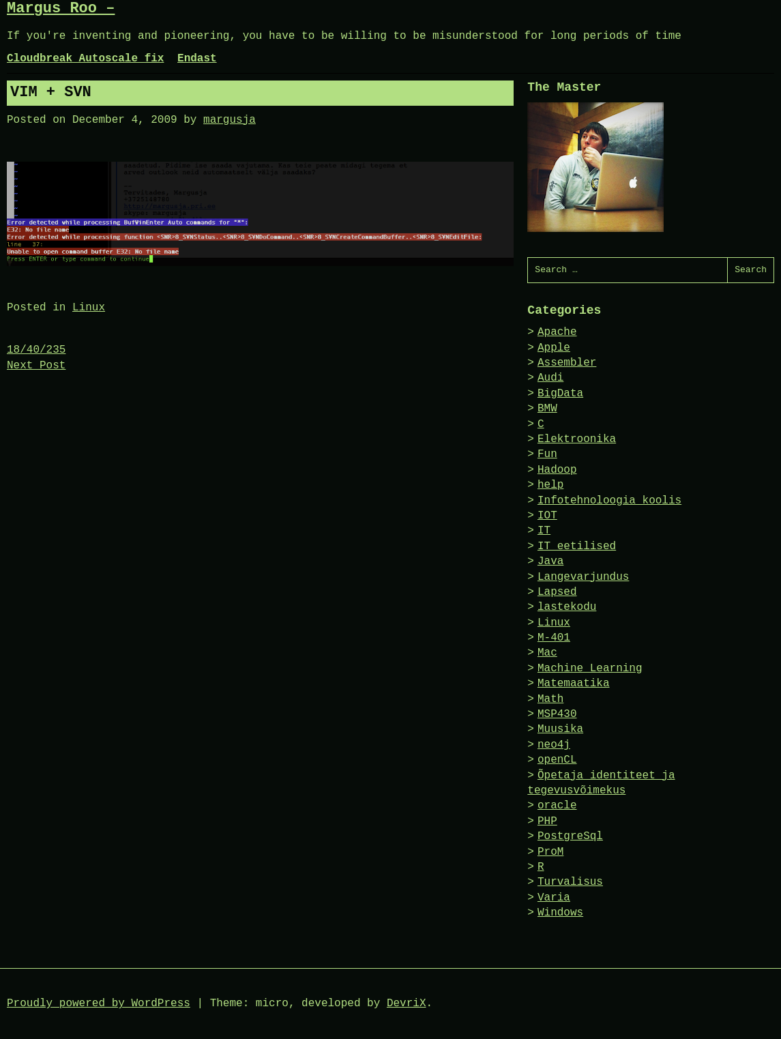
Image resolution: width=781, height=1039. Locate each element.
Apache (557, 332)
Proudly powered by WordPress (98, 1003)
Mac (547, 653)
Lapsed (557, 592)
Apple (553, 348)
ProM (550, 852)
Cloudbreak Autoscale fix (85, 59)
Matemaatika (573, 683)
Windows (560, 913)
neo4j (553, 745)
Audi (550, 378)
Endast (197, 59)
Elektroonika (576, 439)
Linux (88, 308)
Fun (547, 454)
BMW (547, 409)
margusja (229, 120)
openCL (557, 760)
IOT (547, 516)
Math (550, 699)
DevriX (406, 1003)
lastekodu (566, 607)
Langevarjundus (583, 577)
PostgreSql (570, 836)
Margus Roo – (61, 8)
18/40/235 (36, 350)
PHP (547, 821)
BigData (560, 393)
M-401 (553, 638)
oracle (557, 806)
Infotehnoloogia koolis (609, 501)
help (550, 485)
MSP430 (557, 714)
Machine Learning (590, 668)
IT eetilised (576, 546)
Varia (553, 898)
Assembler (566, 363)
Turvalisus (570, 882)
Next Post (36, 366)
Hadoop (557, 470)
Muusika (560, 729)
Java (550, 561)
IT (543, 531)
